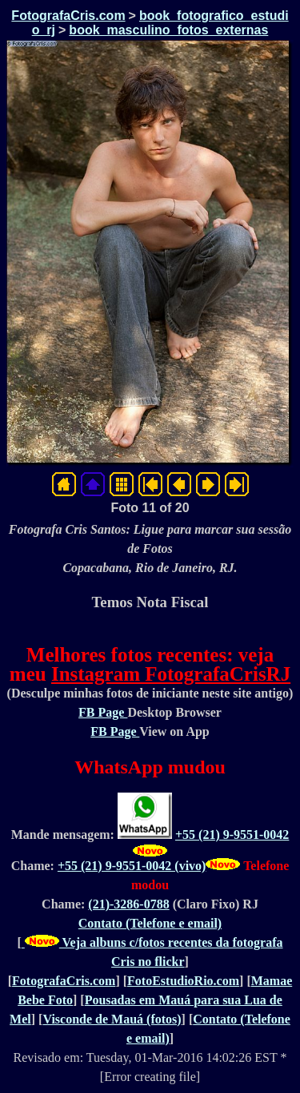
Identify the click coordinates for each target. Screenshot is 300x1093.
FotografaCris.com (68, 15)
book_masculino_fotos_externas (168, 30)
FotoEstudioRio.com (183, 981)
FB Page (102, 712)
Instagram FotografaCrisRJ (170, 674)
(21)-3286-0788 (128, 904)
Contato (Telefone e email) (150, 923)
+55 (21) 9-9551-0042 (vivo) (132, 865)
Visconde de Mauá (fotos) (111, 1019)
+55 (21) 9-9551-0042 (232, 834)
